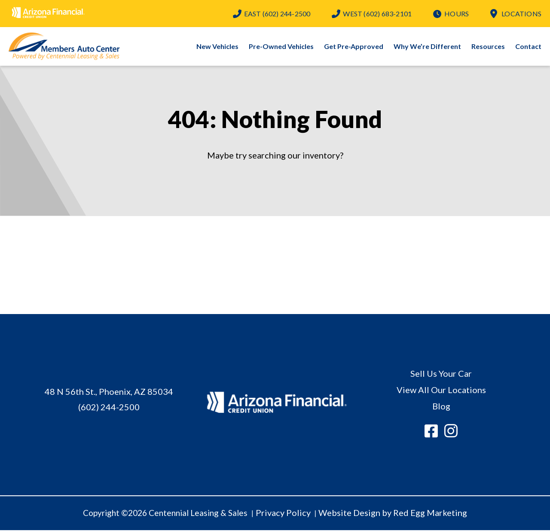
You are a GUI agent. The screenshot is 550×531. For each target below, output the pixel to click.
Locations (521, 13)
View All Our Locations (441, 390)
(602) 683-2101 (377, 13)
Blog (441, 406)
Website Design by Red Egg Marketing (392, 513)
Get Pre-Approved (353, 47)
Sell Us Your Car (441, 374)
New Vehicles (217, 47)
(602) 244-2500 (277, 13)
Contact (528, 47)
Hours (456, 13)
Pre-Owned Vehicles (281, 47)
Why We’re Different (427, 47)
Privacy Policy (283, 513)
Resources (488, 47)
